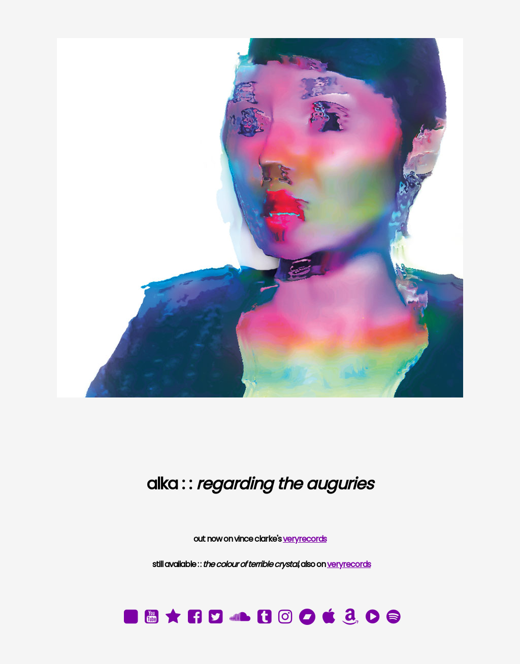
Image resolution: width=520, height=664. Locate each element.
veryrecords (305, 539)
